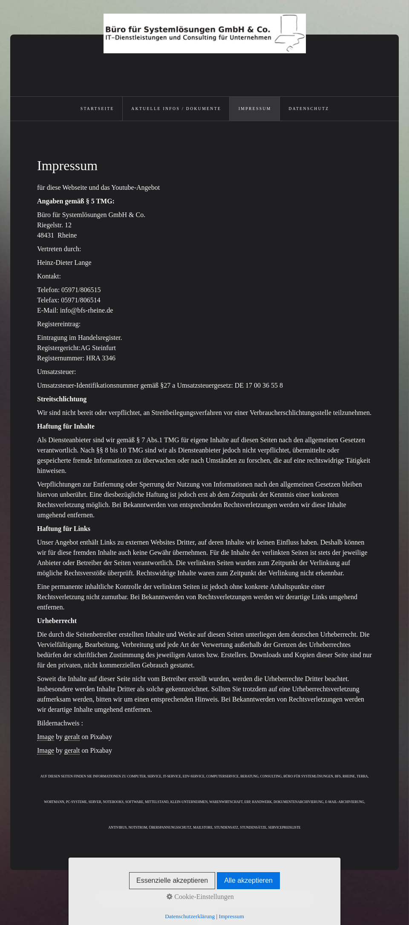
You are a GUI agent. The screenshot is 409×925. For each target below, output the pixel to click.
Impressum (255, 108)
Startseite (97, 108)
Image (45, 736)
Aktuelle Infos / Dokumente (176, 108)
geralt (72, 736)
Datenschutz (308, 108)
